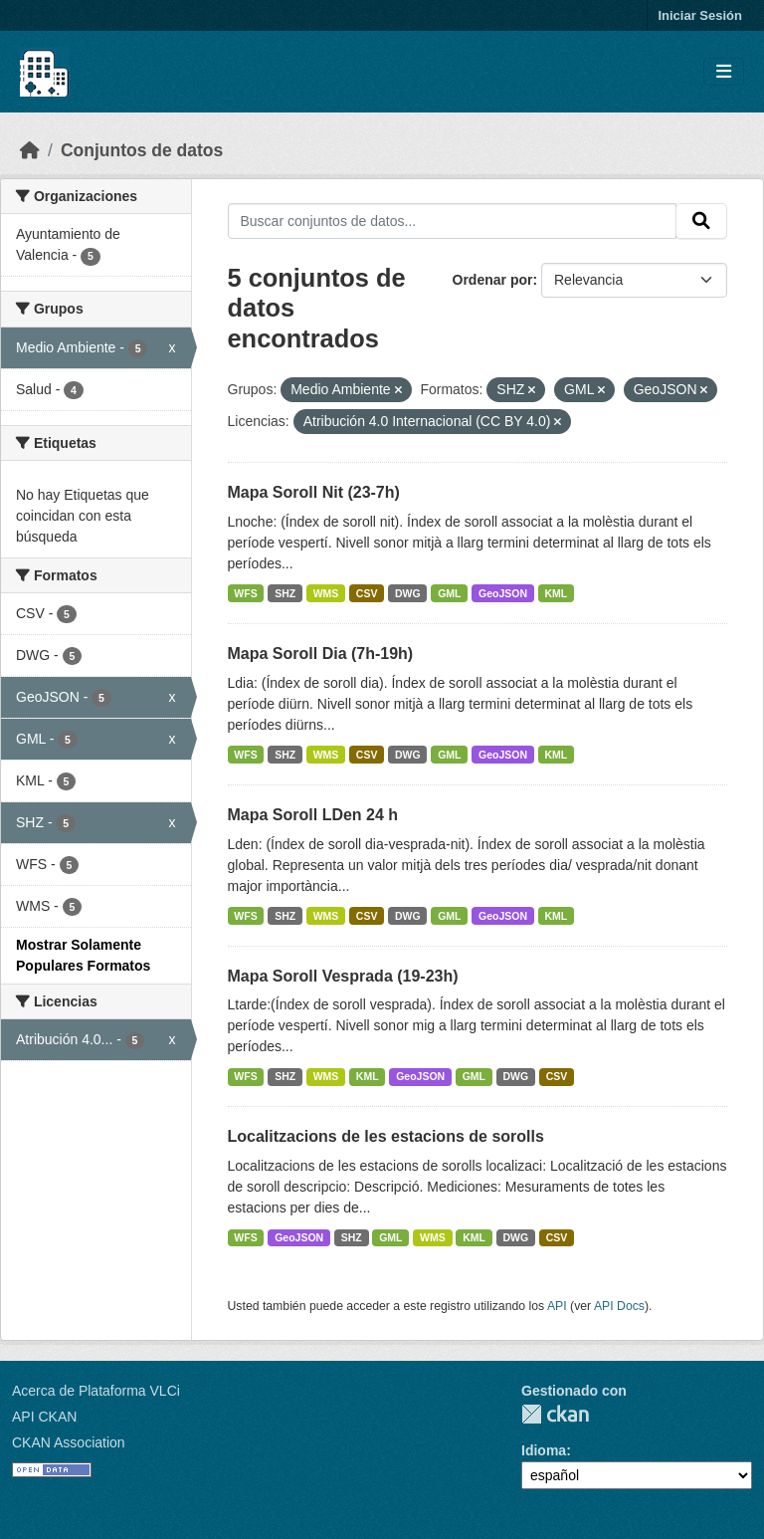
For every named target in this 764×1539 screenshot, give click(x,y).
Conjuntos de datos (142, 150)
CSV (367, 593)
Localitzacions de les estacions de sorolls (386, 1136)
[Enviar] (701, 221)
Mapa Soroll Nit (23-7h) (314, 492)
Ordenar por (493, 280)
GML (449, 593)
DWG (408, 593)
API (557, 1306)
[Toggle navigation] (723, 72)
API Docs (619, 1306)
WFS (245, 593)
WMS (326, 593)
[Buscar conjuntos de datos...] (452, 221)
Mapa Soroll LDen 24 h (313, 814)
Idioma (543, 1450)
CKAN (555, 1414)
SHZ (285, 593)
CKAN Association (68, 1442)
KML (556, 593)
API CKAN (44, 1417)
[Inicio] (30, 150)
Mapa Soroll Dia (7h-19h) (321, 653)
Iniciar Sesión (700, 15)
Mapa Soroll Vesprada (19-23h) (343, 976)
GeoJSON (502, 593)
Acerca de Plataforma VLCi (96, 1391)
